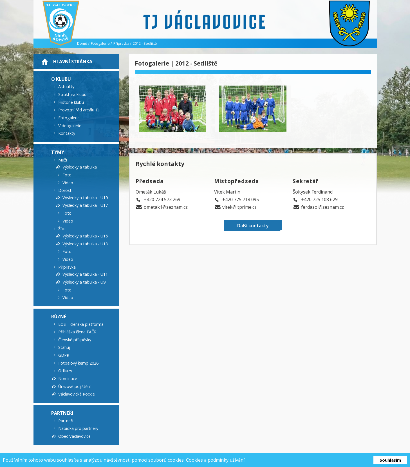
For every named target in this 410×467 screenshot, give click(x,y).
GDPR (63, 355)
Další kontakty (253, 226)
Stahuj (64, 347)
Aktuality (66, 86)
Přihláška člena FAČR (77, 331)
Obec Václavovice (74, 436)
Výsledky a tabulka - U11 (85, 274)
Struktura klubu (72, 94)
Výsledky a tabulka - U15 (85, 236)
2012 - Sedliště (145, 43)
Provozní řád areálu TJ (78, 110)
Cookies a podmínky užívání (215, 460)
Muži (62, 159)
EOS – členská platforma (81, 324)
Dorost (64, 190)
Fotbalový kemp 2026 (78, 362)
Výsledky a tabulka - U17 (85, 205)
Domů (82, 43)
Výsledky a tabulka (79, 167)
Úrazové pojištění (74, 386)
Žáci (62, 228)
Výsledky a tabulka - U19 (85, 197)
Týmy (57, 152)
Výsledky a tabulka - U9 (84, 282)
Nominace (67, 378)
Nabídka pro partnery (78, 428)
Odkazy (65, 370)
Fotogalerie (100, 43)
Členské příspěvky (74, 339)
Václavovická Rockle (76, 394)
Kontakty (66, 133)
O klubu (61, 79)
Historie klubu (71, 102)
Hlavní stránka (72, 62)
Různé (58, 316)
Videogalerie (69, 125)
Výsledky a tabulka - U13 (85, 243)
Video (67, 182)
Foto (66, 175)
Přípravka (121, 43)
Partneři (62, 413)
